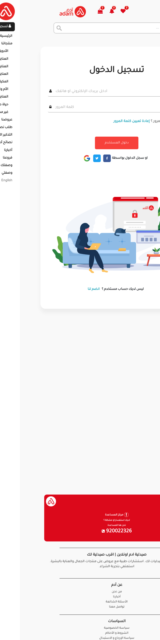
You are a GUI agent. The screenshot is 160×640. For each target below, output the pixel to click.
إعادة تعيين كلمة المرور (95, 121)
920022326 (80, 531)
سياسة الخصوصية (80, 628)
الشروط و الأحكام (80, 633)
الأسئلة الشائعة (80, 602)
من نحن (80, 592)
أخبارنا (80, 597)
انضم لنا (57, 289)
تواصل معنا (140, 629)
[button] (78, 12)
